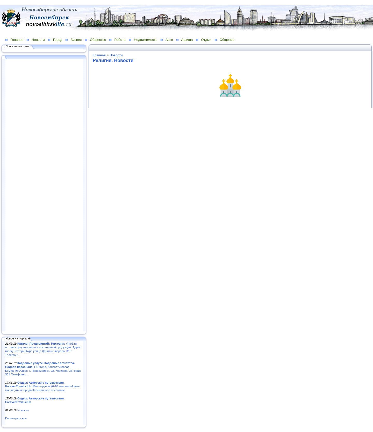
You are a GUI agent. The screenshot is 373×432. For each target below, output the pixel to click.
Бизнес (76, 40)
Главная (16, 40)
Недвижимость (145, 40)
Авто (169, 40)
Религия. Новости (113, 60)
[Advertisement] (44, 195)
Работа (119, 40)
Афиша (187, 40)
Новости (38, 40)
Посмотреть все (16, 418)
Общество (98, 40)
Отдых (206, 40)
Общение (227, 40)
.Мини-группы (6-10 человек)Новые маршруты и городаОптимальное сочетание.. (42, 386)
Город (57, 40)
